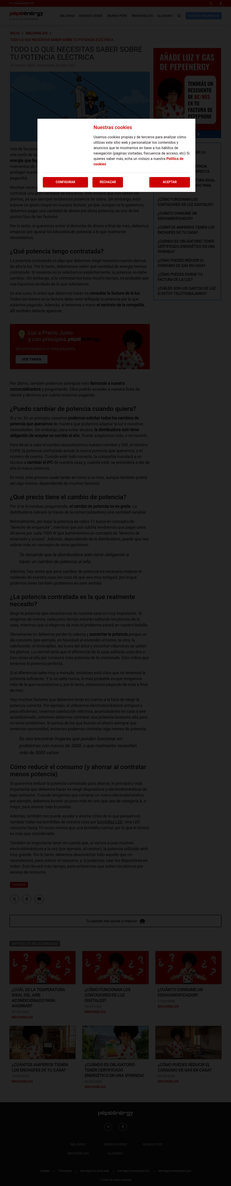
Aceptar (170, 182)
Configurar (65, 182)
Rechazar (108, 182)
